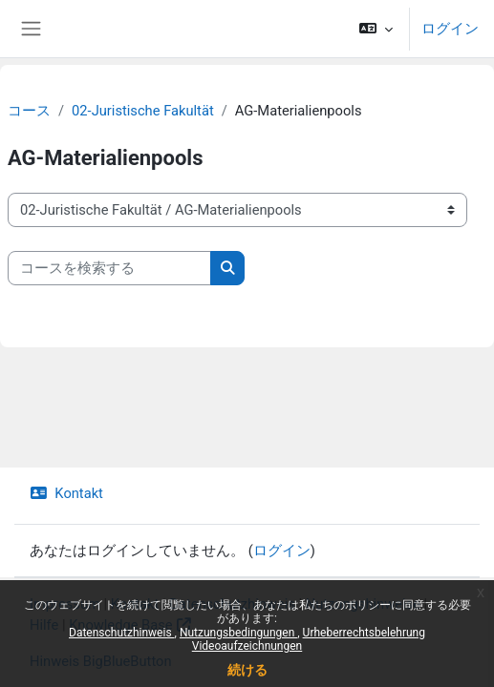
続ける (247, 669)
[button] (376, 28)
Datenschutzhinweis (122, 632)
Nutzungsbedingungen (238, 632)
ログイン (450, 28)
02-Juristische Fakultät (143, 110)
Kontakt (66, 493)
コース (29, 110)
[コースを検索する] (109, 268)
